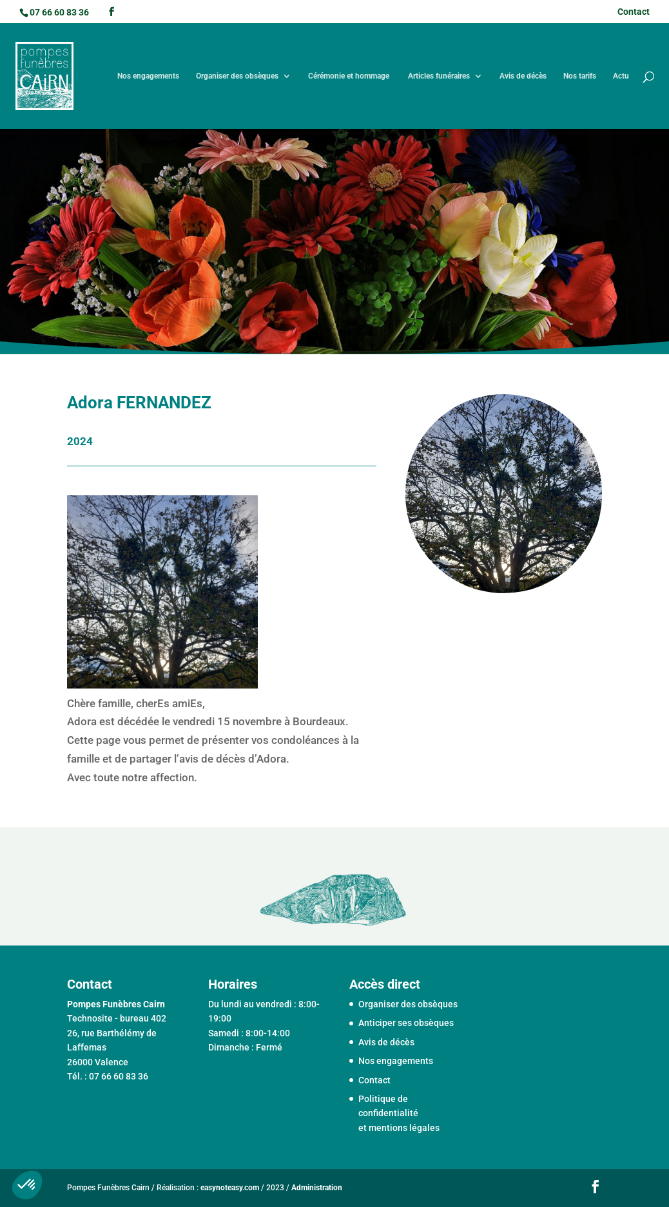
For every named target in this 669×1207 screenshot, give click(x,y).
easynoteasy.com (229, 1187)
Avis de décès (523, 76)
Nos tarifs (579, 76)
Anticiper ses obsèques (406, 1023)
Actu (621, 76)
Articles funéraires (439, 76)
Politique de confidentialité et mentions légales (399, 1113)
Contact (633, 12)
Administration (316, 1187)
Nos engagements (148, 76)
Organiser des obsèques (237, 76)
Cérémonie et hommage (349, 76)
